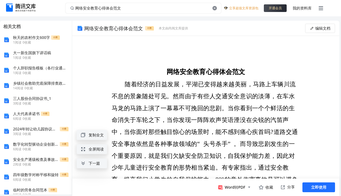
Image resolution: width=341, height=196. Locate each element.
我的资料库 (302, 8)
